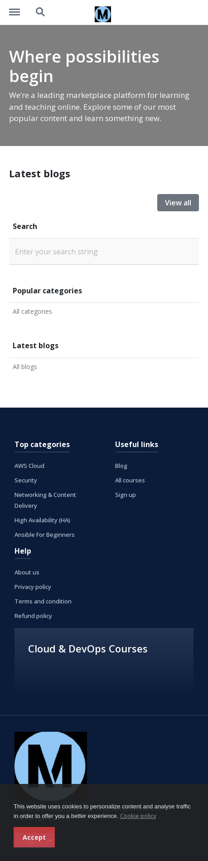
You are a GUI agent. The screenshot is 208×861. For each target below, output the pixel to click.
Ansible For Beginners (45, 534)
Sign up (125, 495)
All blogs (25, 366)
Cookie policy (138, 816)
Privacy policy (33, 587)
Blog (121, 466)
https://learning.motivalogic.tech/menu (19, 8)
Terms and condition (43, 601)
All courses (130, 480)
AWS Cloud (29, 466)
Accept (34, 837)
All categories (32, 311)
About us (27, 572)
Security (26, 480)
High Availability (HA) (42, 520)
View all (178, 203)
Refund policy (33, 616)
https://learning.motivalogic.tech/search (41, 12)
